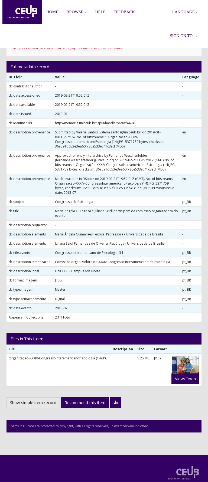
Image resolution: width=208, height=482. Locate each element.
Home (52, 12)
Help (100, 12)
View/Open (185, 378)
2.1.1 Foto (62, 317)
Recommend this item (84, 402)
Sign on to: (183, 36)
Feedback (124, 12)
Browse (76, 12)
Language (184, 12)
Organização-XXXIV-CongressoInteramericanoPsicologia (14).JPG (58, 358)
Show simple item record (33, 402)
